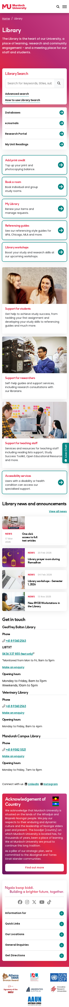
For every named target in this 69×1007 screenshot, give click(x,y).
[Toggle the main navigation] (64, 7)
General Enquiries (34, 945)
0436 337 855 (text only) (17, 654)
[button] (58, 6)
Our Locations (34, 934)
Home (6, 18)
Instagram (50, 784)
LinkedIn (33, 784)
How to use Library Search (22, 100)
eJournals (34, 123)
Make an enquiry (13, 667)
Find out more (34, 867)
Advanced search (17, 94)
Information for (34, 913)
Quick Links (34, 924)
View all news (58, 511)
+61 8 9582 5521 (16, 749)
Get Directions (34, 956)
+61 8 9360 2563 (16, 641)
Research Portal (34, 134)
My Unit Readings (34, 144)
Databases (34, 112)
